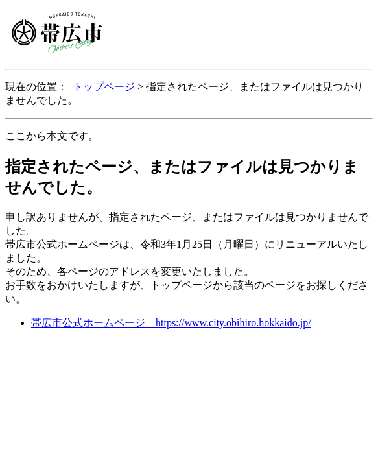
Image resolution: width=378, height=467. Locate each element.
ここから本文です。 (52, 135)
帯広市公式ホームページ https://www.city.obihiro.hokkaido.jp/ (171, 322)
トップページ (104, 86)
